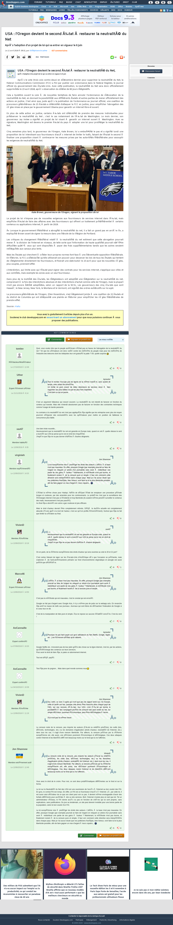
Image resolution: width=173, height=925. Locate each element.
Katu (17, 308)
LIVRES (62, 10)
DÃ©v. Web (81, 7)
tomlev (20, 354)
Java (72, 7)
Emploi (103, 2)
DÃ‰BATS (104, 10)
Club (134, 2)
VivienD (19, 530)
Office (120, 7)
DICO (120, 10)
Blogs (69, 2)
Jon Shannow (19, 754)
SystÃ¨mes (139, 7)
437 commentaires (59, 52)
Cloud (43, 7)
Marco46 (20, 579)
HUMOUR (128, 10)
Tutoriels (50, 2)
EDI (90, 7)
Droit (126, 2)
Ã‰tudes (115, 2)
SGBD (112, 7)
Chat (78, 2)
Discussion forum (151, 71)
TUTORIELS (33, 10)
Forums (38, 2)
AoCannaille (19, 633)
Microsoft (64, 7)
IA (50, 7)
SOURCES (94, 10)
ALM (55, 7)
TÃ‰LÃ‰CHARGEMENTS (77, 10)
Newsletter (90, 2)
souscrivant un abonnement (62, 319)
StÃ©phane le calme (38, 52)
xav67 (19, 434)
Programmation (101, 7)
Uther (20, 380)
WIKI (113, 10)
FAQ (61, 2)
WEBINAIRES (51, 10)
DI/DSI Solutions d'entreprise (26, 7)
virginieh (20, 460)
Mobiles (129, 7)
